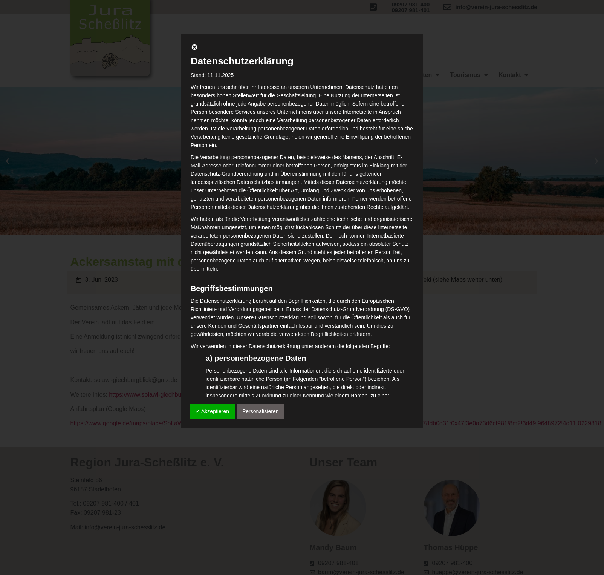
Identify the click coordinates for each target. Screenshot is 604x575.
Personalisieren (260, 411)
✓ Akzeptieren (212, 411)
